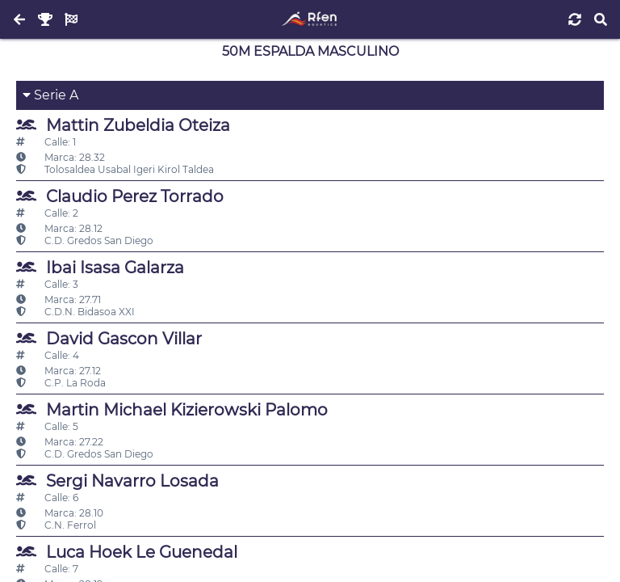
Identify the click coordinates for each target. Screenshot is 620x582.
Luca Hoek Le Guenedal (126, 551)
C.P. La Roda (61, 382)
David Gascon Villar (109, 338)
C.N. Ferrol (56, 525)
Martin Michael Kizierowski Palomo (172, 409)
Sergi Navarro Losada (117, 480)
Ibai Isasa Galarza (100, 267)
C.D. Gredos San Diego (84, 240)
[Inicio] (309, 19)
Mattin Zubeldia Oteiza (123, 124)
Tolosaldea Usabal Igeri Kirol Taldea (115, 169)
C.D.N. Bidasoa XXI (75, 311)
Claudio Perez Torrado (120, 196)
